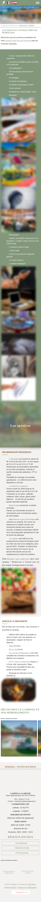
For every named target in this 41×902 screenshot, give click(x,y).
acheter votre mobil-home (19, 559)
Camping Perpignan (9, 25)
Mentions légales (10, 887)
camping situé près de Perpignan (18, 41)
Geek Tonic (32, 884)
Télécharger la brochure (9, 870)
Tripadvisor (20, 848)
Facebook (20, 843)
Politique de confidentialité (27, 887)
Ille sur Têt (13, 649)
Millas (11, 646)
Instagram (20, 853)
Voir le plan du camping (28, 871)
